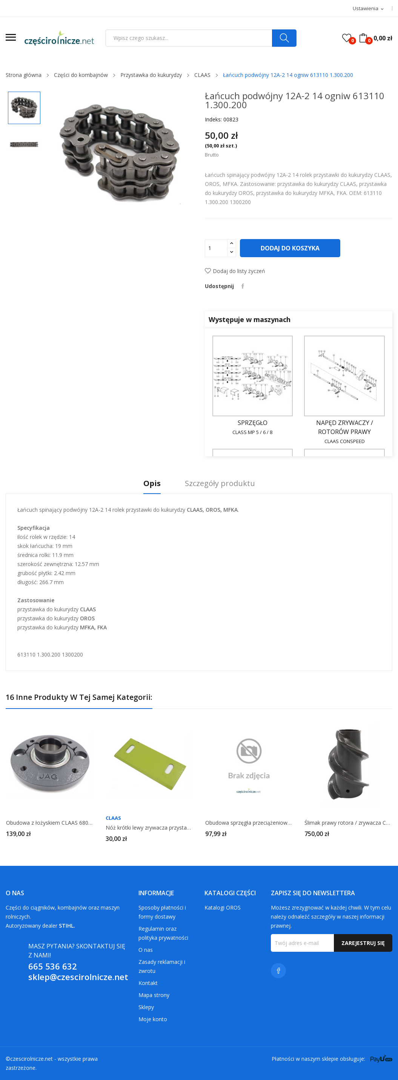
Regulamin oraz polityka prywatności (163, 933)
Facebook (278, 970)
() (346, 38)
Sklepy (146, 1007)
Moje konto (152, 1019)
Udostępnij (243, 286)
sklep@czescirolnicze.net (78, 976)
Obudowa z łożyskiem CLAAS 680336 (50, 822)
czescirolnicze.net (31, 1058)
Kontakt (148, 982)
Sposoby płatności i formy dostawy (162, 912)
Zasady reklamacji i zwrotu (161, 966)
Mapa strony (153, 995)
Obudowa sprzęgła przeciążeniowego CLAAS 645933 (249, 822)
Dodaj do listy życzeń (235, 271)
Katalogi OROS (222, 907)
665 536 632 (52, 966)
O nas (145, 949)
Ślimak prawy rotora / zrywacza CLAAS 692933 (348, 822)
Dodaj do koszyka (290, 248)
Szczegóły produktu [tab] (220, 483)
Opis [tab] (152, 483)
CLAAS (113, 818)
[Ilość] (216, 248)
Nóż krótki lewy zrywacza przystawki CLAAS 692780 (149, 827)
